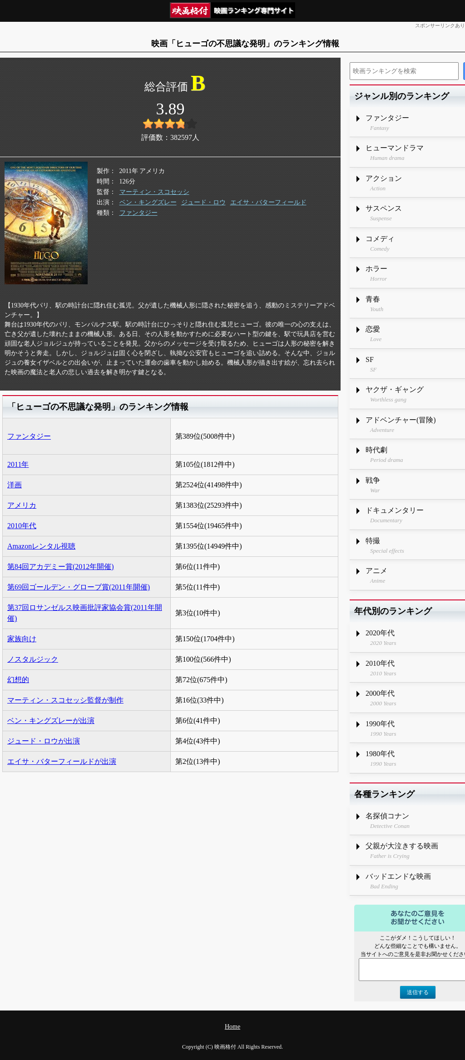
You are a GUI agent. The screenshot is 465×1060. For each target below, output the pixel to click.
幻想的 (18, 680)
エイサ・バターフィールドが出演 (61, 761)
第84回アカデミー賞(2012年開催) (60, 566)
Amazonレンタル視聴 (41, 546)
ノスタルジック (32, 659)
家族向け (21, 639)
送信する (418, 992)
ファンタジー (138, 212)
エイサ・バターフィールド (268, 202)
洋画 (14, 485)
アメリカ (21, 505)
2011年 (18, 464)
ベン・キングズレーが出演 (50, 720)
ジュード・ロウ (203, 202)
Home (232, 1026)
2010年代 (21, 526)
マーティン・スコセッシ (154, 191)
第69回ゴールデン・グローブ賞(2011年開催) (78, 587)
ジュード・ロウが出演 (43, 741)
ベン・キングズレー (148, 202)
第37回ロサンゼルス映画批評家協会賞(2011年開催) (84, 613)
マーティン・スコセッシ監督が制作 (65, 700)
